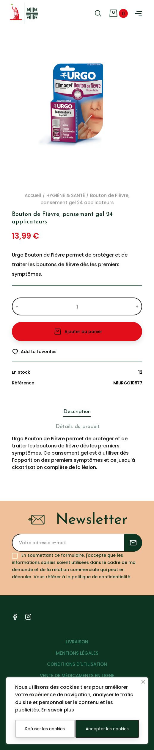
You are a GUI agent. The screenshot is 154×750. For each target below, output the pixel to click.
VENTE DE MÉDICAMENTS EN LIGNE (77, 675)
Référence (23, 383)
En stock (21, 372)
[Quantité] (77, 306)
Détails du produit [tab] (78, 427)
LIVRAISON (77, 642)
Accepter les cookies (107, 729)
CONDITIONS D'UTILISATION (77, 664)
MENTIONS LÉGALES (77, 653)
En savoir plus (57, 709)
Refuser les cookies (45, 729)
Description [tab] (77, 412)
